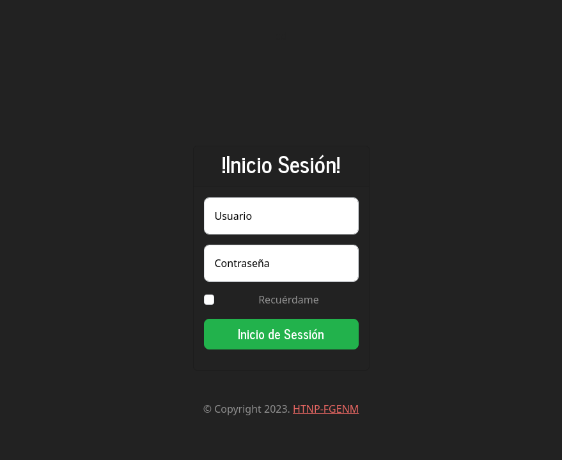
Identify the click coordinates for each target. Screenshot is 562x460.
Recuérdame (288, 300)
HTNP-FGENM (326, 409)
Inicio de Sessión (281, 333)
